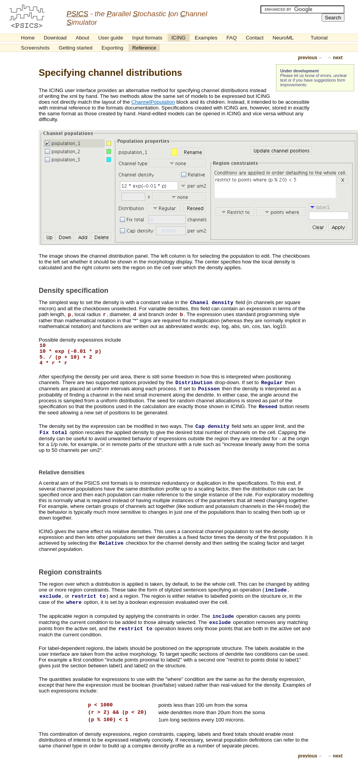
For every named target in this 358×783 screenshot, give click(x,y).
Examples (206, 38)
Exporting (112, 48)
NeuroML (283, 38)
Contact (255, 38)
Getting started (75, 48)
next (338, 57)
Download (55, 38)
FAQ (231, 38)
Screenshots (35, 48)
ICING (178, 38)
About (82, 38)
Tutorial (318, 38)
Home (28, 38)
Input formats (147, 38)
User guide (110, 38)
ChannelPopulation (153, 102)
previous (307, 57)
